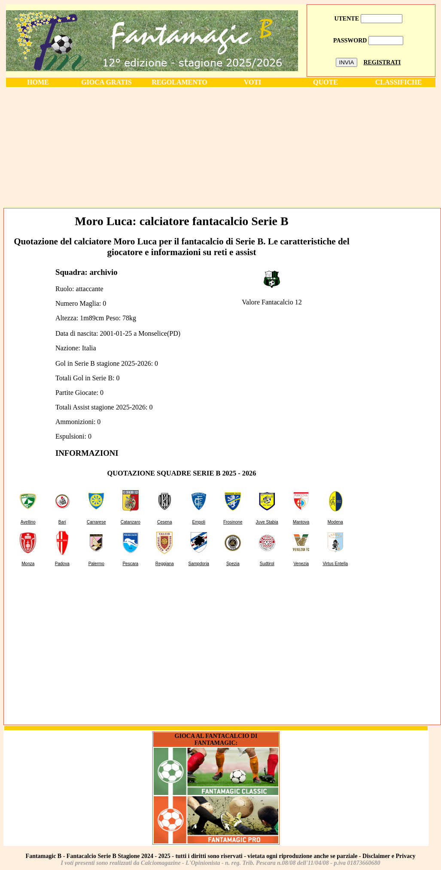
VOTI (253, 82)
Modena (335, 522)
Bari (62, 522)
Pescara (130, 563)
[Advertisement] (220, 147)
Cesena (164, 522)
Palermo (96, 563)
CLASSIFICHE (398, 82)
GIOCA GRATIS (106, 82)
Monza (27, 563)
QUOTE (325, 82)
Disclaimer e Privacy (388, 856)
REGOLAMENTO (179, 82)
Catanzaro (130, 522)
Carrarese (96, 522)
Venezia (301, 563)
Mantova (301, 522)
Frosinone (232, 522)
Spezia (233, 563)
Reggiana (164, 563)
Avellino (28, 522)
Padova (62, 563)
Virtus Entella (335, 563)
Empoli (198, 522)
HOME (38, 82)
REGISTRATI (382, 62)
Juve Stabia (267, 522)
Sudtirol (267, 563)
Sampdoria (199, 563)
